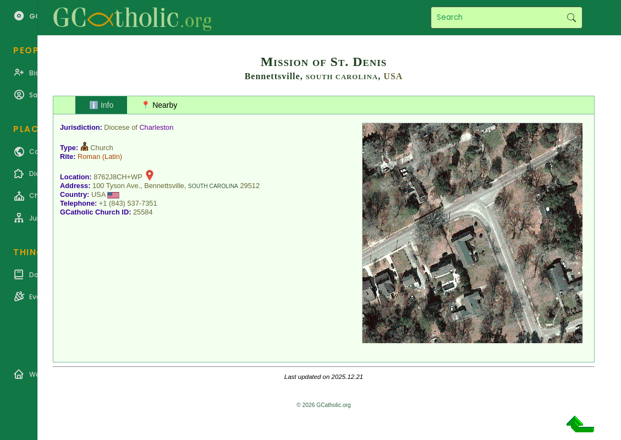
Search (571, 17)
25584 (143, 212)
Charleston (156, 127)
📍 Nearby (159, 105)
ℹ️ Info (101, 105)
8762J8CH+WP (118, 177)
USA (393, 76)
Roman (89, 156)
